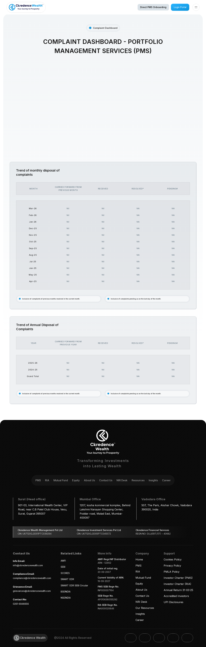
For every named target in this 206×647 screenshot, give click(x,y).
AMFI (63, 560)
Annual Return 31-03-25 (178, 590)
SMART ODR (67, 579)
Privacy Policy (172, 565)
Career (140, 620)
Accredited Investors (176, 596)
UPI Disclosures (173, 602)
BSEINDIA (65, 591)
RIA (138, 571)
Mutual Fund (143, 577)
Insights (140, 613)
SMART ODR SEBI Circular (74, 585)
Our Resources (145, 608)
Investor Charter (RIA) (177, 584)
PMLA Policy (171, 571)
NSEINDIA (66, 597)
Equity (139, 583)
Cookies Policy (173, 559)
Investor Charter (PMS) (178, 577)
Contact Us (142, 595)
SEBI (63, 566)
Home (139, 559)
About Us (141, 589)
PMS (138, 565)
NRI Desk (141, 601)
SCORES (65, 573)
